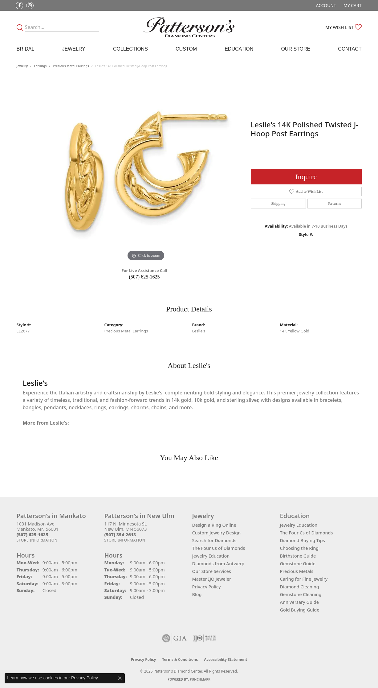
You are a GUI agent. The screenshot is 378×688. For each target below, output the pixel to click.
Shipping (278, 203)
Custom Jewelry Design (216, 533)
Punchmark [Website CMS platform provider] (200, 679)
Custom (186, 48)
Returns (334, 203)
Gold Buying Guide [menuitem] (299, 610)
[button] (325, 5)
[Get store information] (37, 540)
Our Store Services (211, 571)
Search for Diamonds (214, 540)
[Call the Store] (32, 535)
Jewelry (73, 48)
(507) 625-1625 (144, 276)
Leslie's (198, 331)
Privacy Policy (206, 587)
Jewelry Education (211, 556)
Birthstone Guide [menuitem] (298, 556)
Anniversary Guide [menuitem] (299, 602)
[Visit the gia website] (174, 638)
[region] (146, 170)
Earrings (40, 66)
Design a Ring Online (214, 525)
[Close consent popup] (120, 678)
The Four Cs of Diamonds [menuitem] (306, 533)
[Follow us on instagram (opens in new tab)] (30, 5)
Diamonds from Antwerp (218, 563)
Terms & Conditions (180, 659)
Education (239, 48)
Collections (130, 48)
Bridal (26, 48)
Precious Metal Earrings (71, 66)
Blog (197, 594)
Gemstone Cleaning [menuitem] (301, 594)
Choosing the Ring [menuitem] (299, 548)
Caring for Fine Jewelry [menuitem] (304, 579)
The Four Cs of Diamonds (218, 548)
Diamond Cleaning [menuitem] (299, 587)
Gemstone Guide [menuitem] (297, 563)
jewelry (22, 66)
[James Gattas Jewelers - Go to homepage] (189, 27)
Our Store (295, 48)
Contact (349, 48)
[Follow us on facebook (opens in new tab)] (19, 5)
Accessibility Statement (225, 659)
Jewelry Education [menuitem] (299, 525)
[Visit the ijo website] (204, 638)
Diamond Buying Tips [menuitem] (302, 540)
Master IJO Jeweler (211, 579)
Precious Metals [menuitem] (296, 571)
